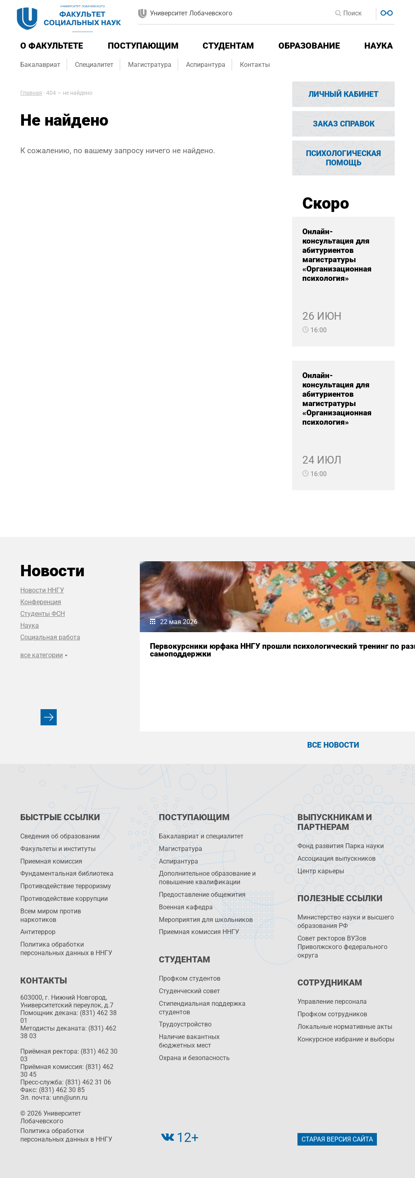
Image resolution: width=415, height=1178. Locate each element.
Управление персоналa (332, 1001)
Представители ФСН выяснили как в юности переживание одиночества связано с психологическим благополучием (332, 665)
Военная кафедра (186, 907)
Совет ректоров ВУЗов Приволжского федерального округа (342, 946)
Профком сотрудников (332, 1014)
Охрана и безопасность (194, 1058)
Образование (309, 46)
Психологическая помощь (343, 158)
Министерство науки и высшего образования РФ (345, 921)
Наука (378, 46)
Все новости (333, 745)
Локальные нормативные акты (344, 1026)
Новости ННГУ (42, 590)
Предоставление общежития (202, 894)
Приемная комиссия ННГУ (199, 932)
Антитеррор (38, 932)
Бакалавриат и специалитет (201, 836)
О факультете (51, 46)
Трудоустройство (185, 1024)
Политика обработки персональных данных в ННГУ (66, 949)
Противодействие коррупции (64, 898)
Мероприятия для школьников (206, 920)
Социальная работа (50, 637)
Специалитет (94, 64)
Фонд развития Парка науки (340, 846)
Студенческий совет (189, 991)
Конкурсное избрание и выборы (345, 1039)
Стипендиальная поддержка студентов (202, 1008)
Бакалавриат (40, 64)
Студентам (228, 46)
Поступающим (143, 46)
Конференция (40, 602)
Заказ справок (343, 123)
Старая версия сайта (337, 1139)
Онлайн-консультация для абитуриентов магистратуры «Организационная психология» (337, 255)
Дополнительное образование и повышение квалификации (207, 878)
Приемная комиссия (51, 861)
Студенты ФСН (42, 614)
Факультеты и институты (58, 849)
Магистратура (149, 64)
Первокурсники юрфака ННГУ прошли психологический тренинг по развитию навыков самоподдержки (194, 665)
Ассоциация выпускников (336, 858)
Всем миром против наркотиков (50, 915)
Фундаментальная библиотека (66, 873)
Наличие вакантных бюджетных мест (189, 1041)
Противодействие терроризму (65, 886)
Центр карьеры (320, 871)
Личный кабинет (343, 94)
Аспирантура (205, 64)
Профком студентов (189, 978)
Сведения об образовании (60, 836)
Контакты (255, 64)
